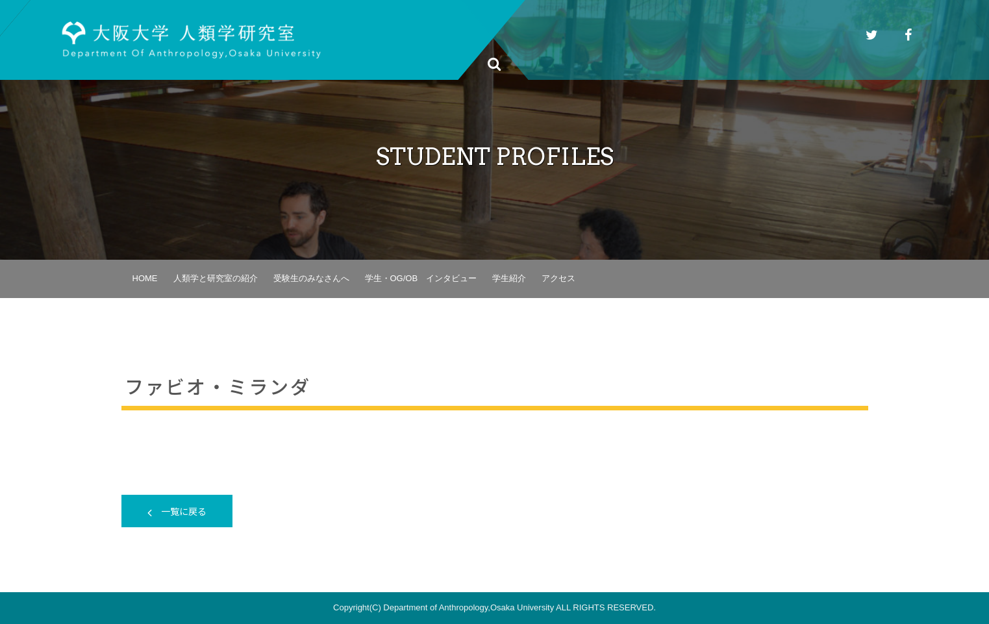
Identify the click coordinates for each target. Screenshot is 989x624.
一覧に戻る (177, 511)
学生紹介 (509, 278)
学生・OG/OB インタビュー (421, 278)
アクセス (558, 278)
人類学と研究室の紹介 (215, 278)
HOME (145, 278)
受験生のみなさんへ (311, 278)
